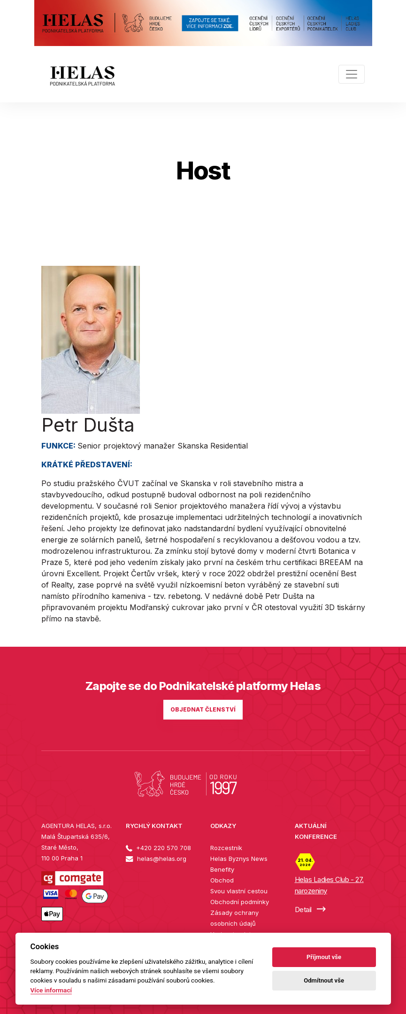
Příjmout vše (323, 956)
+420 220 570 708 (158, 847)
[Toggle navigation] (351, 74)
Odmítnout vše (324, 980)
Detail (310, 909)
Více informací (51, 990)
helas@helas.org (156, 858)
